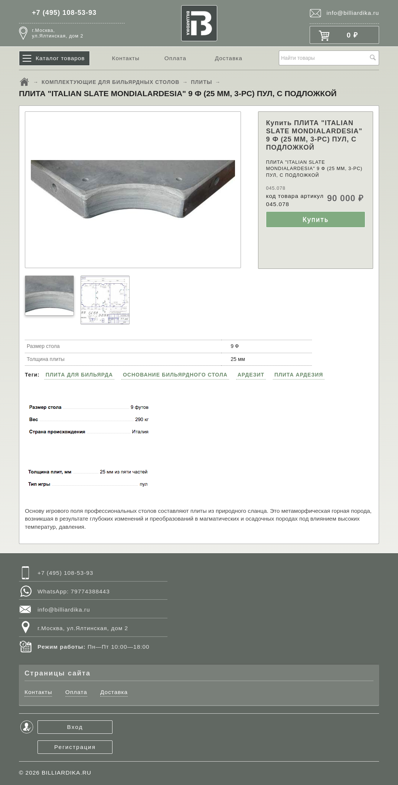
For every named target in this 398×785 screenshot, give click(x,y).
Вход (75, 727)
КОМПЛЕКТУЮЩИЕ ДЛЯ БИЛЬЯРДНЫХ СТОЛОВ (111, 82)
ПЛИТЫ (201, 82)
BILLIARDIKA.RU (66, 772)
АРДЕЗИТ (251, 375)
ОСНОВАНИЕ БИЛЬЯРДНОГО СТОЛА (175, 375)
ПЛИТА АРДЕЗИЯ (298, 375)
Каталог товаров (60, 58)
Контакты (125, 58)
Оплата (175, 58)
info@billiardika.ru (352, 13)
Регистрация (75, 747)
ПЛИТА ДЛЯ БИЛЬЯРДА (79, 375)
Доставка (228, 58)
